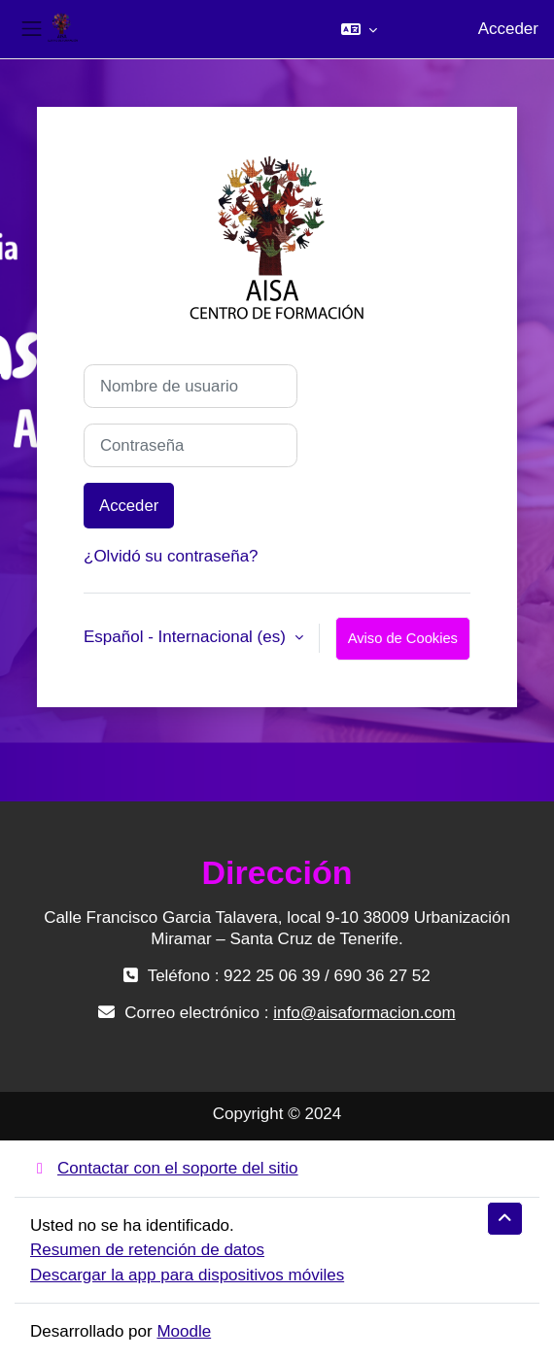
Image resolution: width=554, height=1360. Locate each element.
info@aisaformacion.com (364, 1012)
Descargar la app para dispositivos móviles (187, 1275)
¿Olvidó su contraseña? (171, 556)
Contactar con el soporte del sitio (164, 1168)
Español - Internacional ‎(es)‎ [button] (187, 637)
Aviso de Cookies (403, 638)
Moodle (183, 1331)
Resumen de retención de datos (147, 1250)
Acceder (508, 28)
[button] (359, 29)
